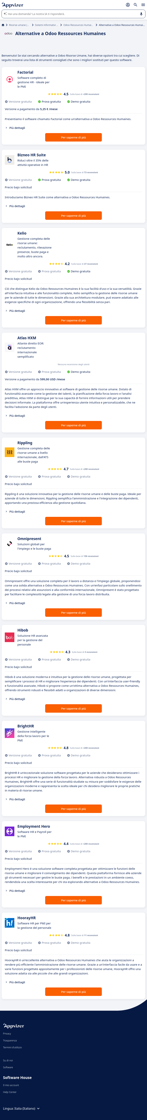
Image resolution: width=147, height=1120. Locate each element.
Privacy (7, 1033)
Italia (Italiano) (28, 1108)
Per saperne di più (73, 137)
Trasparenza (10, 1040)
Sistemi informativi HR (47, 25)
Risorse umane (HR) (19, 25)
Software (8, 1067)
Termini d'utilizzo (12, 1047)
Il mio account (11, 1085)
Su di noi (8, 1060)
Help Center (10, 1092)
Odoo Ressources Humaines (78, 25)
